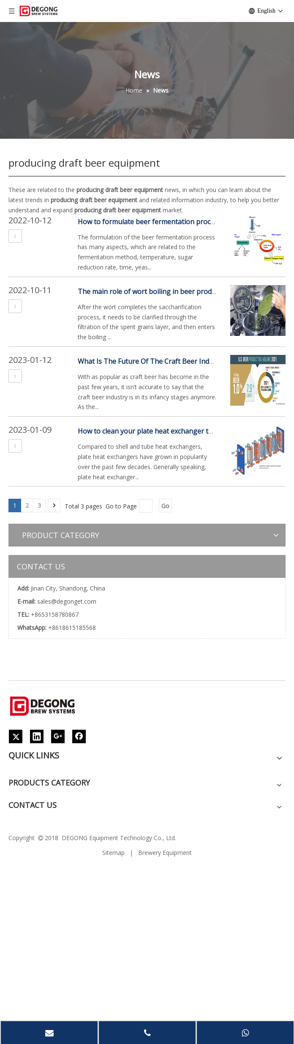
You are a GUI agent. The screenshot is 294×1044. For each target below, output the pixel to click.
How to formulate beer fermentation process (149, 221)
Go (165, 506)
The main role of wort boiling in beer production (154, 291)
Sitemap (113, 853)
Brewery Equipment (165, 853)
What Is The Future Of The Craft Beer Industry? (153, 361)
